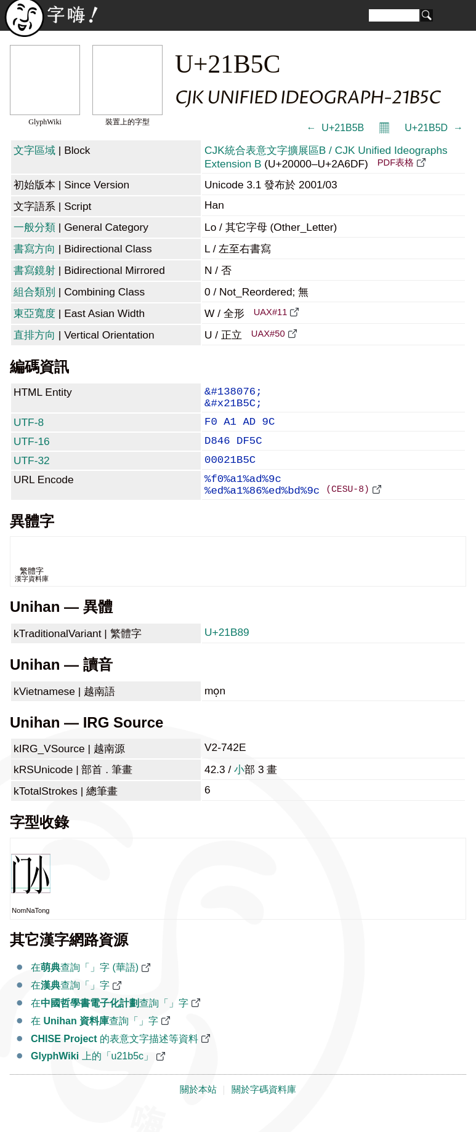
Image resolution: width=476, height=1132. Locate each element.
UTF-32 (32, 471)
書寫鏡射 (34, 270)
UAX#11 (271, 312)
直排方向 (34, 335)
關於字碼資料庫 (264, 1109)
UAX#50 (268, 334)
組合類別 (34, 292)
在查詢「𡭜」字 (70, 1005)
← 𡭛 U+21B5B (335, 127)
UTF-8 (29, 428)
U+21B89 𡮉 (228, 652)
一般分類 (34, 227)
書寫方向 (34, 249)
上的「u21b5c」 (92, 1075)
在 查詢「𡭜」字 (94, 1040)
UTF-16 (32, 450)
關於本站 (198, 1109)
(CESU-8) (347, 508)
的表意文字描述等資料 (114, 1058)
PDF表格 (395, 162)
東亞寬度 (34, 313)
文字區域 (34, 150)
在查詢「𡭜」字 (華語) (85, 987)
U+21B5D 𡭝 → (434, 127)
